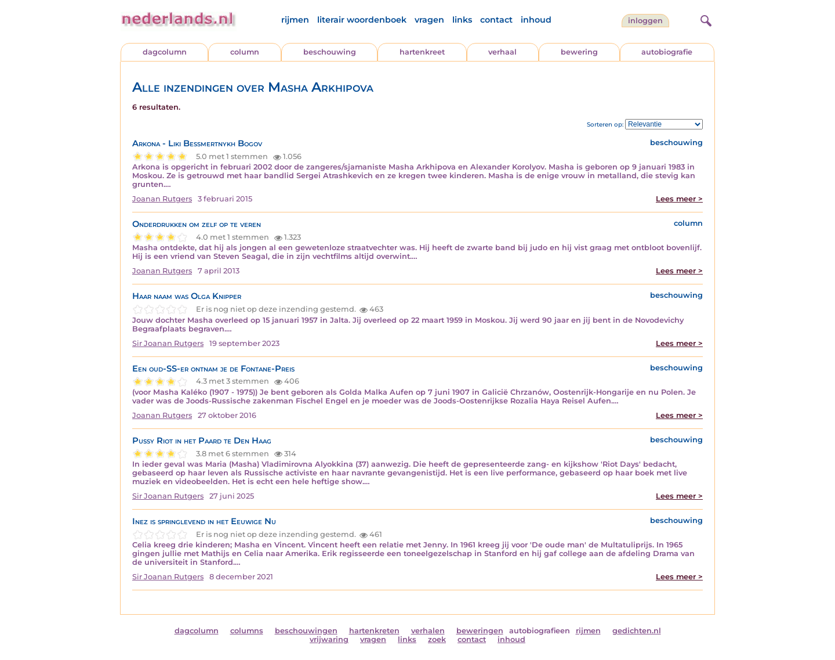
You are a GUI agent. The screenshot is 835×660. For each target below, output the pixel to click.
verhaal (502, 52)
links (462, 20)
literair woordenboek (361, 20)
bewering (579, 52)
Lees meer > (679, 198)
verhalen (428, 630)
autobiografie (666, 52)
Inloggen (645, 20)
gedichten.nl (636, 630)
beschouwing (329, 52)
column (244, 52)
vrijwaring (329, 639)
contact (496, 20)
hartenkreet (422, 52)
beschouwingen (306, 630)
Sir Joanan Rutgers (168, 343)
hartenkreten (374, 630)
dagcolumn (165, 52)
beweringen (479, 630)
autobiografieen (539, 630)
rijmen (295, 20)
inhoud (536, 20)
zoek (437, 639)
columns (246, 630)
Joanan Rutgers (162, 198)
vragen (429, 20)
